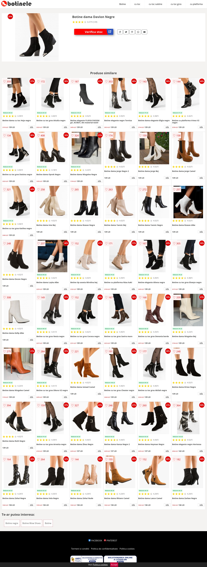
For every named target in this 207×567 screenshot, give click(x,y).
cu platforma (196, 4)
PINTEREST (110, 540)
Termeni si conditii (80, 548)
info (31, 127)
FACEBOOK (95, 540)
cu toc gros (176, 4)
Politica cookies (127, 548)
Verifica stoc (99, 32)
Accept (114, 564)
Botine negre (12, 523)
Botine (122, 4)
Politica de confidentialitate (104, 548)
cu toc (137, 4)
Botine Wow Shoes (31, 523)
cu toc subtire (155, 4)
